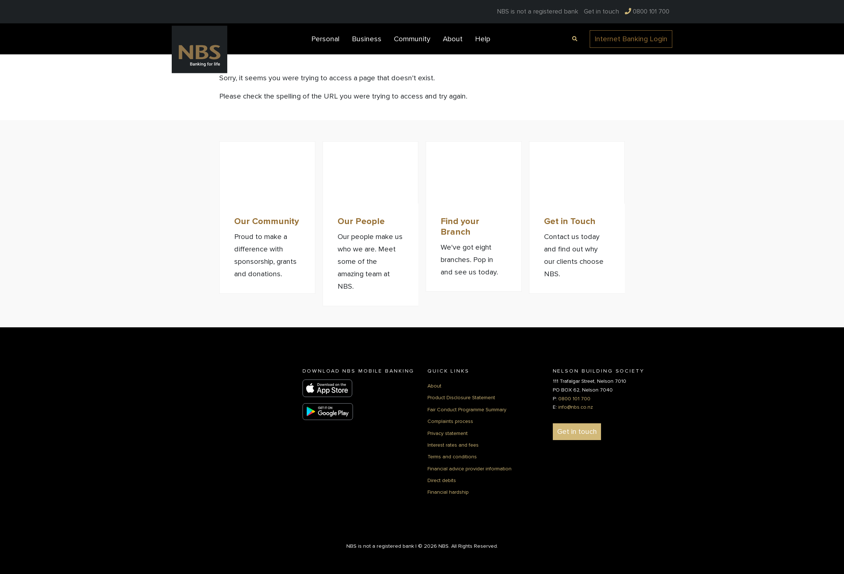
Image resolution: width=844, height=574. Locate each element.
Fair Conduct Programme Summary (466, 409)
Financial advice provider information (469, 468)
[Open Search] (574, 38)
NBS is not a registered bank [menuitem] (537, 11)
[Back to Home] (199, 49)
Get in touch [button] (577, 431)
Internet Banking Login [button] (631, 39)
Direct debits (441, 480)
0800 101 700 (574, 398)
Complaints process (450, 421)
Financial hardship (448, 492)
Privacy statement (447, 433)
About (434, 385)
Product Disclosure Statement (461, 397)
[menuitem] (601, 11)
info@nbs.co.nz (575, 407)
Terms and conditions (452, 456)
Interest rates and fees (453, 445)
